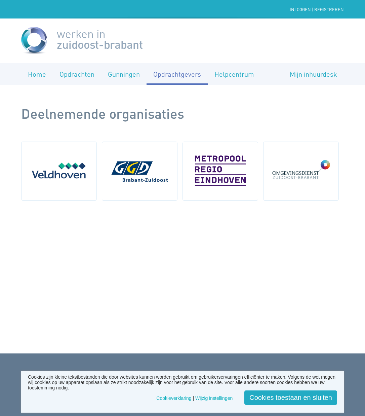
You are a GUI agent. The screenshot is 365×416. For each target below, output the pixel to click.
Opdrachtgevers (177, 74)
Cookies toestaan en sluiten (290, 397)
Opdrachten (76, 74)
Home (37, 74)
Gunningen (124, 74)
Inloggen (300, 9)
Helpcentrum (234, 74)
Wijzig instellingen (214, 398)
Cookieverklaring (173, 398)
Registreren (329, 9)
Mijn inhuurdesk (313, 74)
